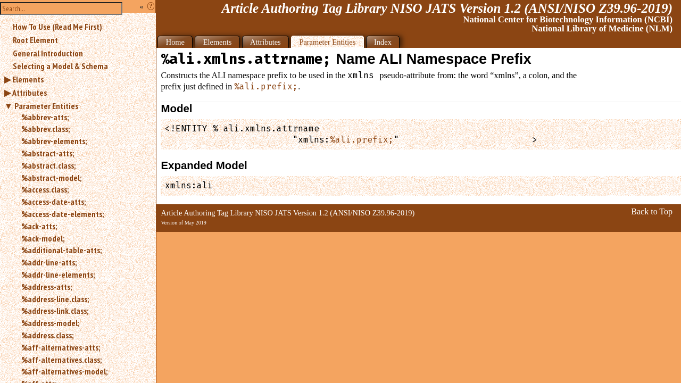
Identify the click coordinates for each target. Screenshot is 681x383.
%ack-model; (42, 238)
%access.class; (45, 189)
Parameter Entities (46, 106)
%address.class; (47, 335)
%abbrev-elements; (54, 141)
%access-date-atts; (53, 201)
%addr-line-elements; (58, 274)
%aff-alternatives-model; (64, 371)
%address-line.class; (55, 299)
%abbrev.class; (45, 128)
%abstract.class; (48, 165)
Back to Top (651, 211)
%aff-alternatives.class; (61, 359)
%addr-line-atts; (49, 262)
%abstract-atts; (47, 153)
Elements (28, 79)
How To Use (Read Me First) (57, 26)
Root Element (35, 40)
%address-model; (50, 323)
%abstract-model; (51, 177)
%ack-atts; (39, 226)
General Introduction (48, 53)
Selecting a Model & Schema (60, 66)
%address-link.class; (54, 310)
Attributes (29, 92)
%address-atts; (46, 286)
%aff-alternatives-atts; (60, 347)
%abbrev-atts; (45, 117)
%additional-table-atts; (61, 250)
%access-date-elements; (62, 214)
